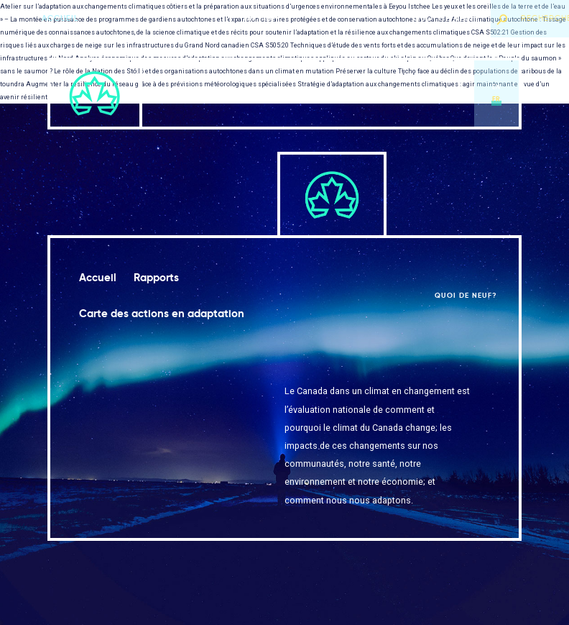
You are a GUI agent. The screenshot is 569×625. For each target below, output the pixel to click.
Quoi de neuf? (447, 18)
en (496, 87)
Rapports (256, 93)
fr (496, 99)
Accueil (60, 18)
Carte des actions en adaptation (353, 93)
